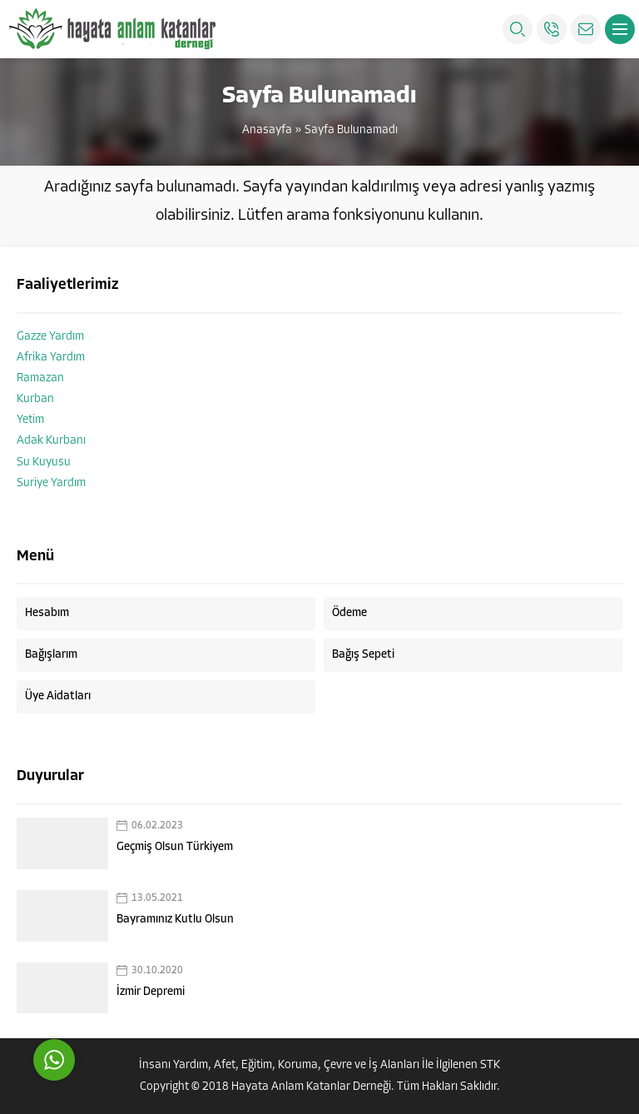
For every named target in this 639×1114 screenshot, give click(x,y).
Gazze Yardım (50, 337)
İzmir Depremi (150, 992)
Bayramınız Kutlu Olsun (175, 919)
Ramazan (40, 378)
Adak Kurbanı (51, 441)
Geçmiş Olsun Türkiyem (174, 847)
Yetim (30, 420)
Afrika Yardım (51, 357)
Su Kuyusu (44, 462)
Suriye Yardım (51, 483)
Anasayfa (267, 130)
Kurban (35, 399)
